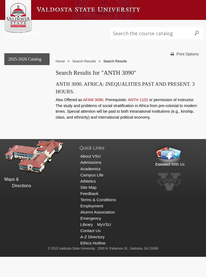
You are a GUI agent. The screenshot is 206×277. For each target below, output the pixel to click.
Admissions (74, 25)
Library (86, 244)
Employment (91, 226)
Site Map (88, 207)
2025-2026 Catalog (24, 70)
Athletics (155, 25)
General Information (25, 81)
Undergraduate (20, 92)
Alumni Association (97, 232)
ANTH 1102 (138, 111)
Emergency (90, 238)
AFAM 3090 (93, 111)
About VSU (48, 25)
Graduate (15, 103)
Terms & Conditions (98, 220)
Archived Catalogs (23, 114)
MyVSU (104, 244)
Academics (102, 25)
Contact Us (90, 250)
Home (60, 72)
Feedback (89, 213)
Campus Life (130, 25)
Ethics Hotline (92, 263)
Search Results (21, 124)
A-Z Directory (92, 257)
